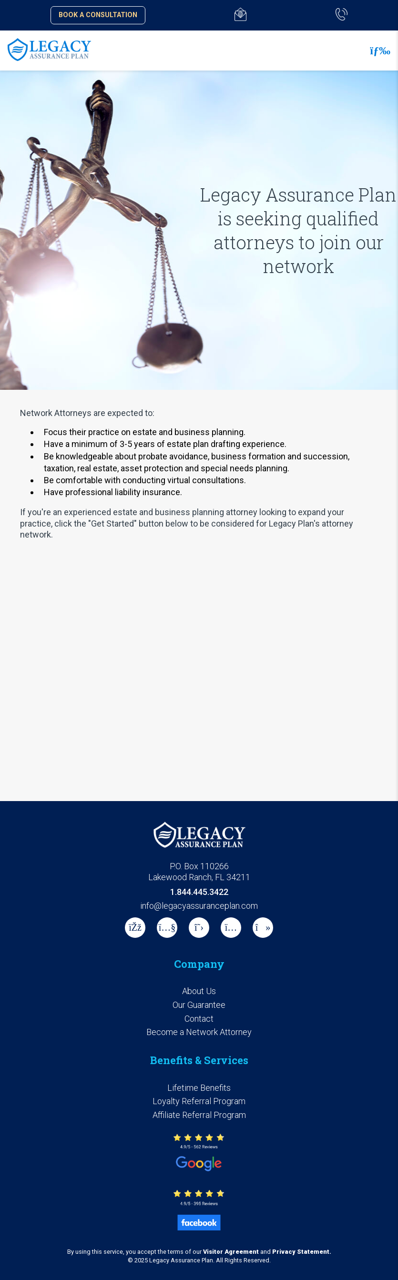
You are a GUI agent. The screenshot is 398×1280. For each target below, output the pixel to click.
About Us (199, 991)
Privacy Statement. (301, 1251)
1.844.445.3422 (199, 892)
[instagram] (231, 927)
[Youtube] (167, 927)
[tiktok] (263, 927)
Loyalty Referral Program (199, 1101)
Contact (199, 1019)
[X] (199, 927)
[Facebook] (135, 927)
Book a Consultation (98, 15)
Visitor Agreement (231, 1251)
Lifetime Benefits (199, 1088)
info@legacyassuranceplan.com (199, 906)
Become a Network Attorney (199, 1032)
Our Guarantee (199, 1005)
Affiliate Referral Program (199, 1115)
